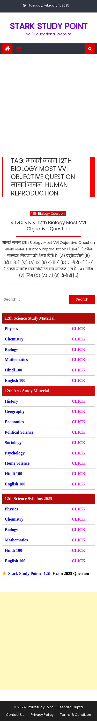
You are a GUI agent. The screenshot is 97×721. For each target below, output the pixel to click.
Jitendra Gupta (70, 707)
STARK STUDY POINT (48, 26)
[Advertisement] (48, 105)
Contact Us (15, 714)
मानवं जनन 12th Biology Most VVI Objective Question (48, 225)
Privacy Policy (42, 714)
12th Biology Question (48, 213)
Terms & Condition (75, 714)
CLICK (78, 359)
